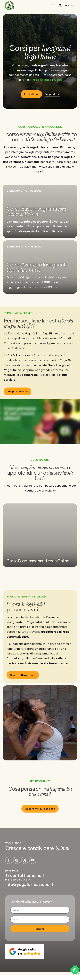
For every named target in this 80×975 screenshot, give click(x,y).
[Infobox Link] (40, 873)
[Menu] (70, 5)
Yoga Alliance (41, 80)
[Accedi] (60, 5)
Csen (58, 80)
